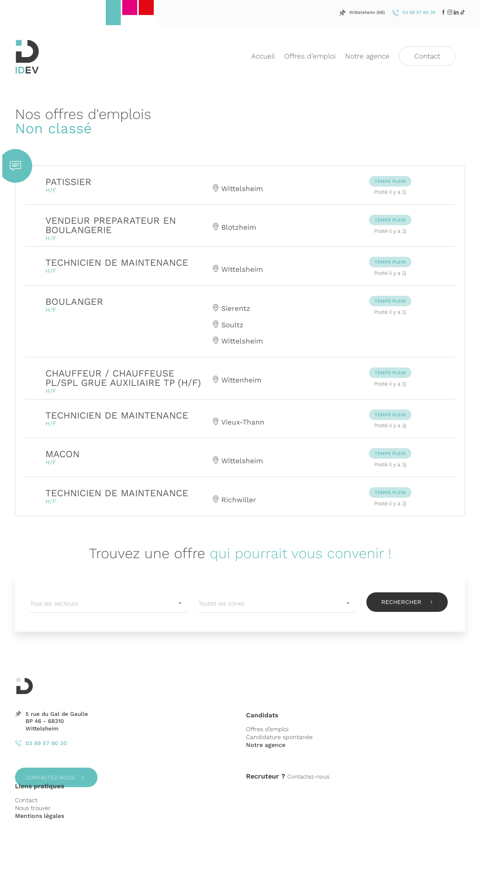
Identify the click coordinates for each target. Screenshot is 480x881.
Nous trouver (33, 808)
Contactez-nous (50, 777)
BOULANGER (74, 301)
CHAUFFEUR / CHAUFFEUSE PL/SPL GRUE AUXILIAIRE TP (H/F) (123, 378)
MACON (62, 454)
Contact (26, 800)
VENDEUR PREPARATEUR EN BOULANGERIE (110, 225)
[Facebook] (443, 12)
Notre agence (265, 744)
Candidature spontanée (279, 737)
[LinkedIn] (449, 12)
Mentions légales (39, 815)
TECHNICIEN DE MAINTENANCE (116, 262)
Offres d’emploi (267, 729)
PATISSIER (68, 181)
